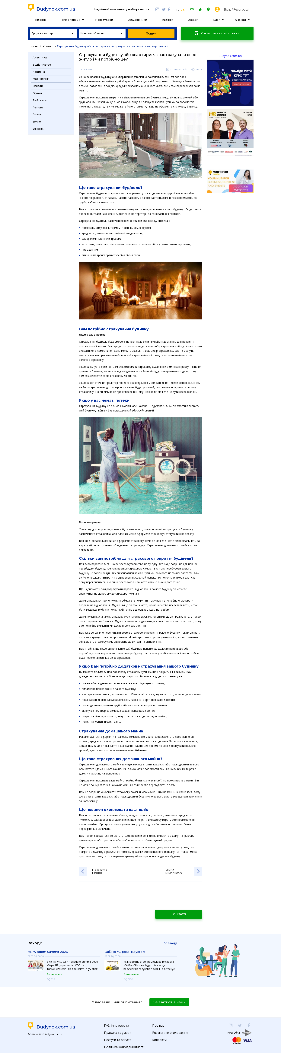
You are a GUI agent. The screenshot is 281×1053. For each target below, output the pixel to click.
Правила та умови (117, 1033)
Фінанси (38, 128)
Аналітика (40, 57)
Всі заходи (170, 943)
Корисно (39, 72)
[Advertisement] (51, 193)
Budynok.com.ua (56, 9)
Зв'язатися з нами (169, 1002)
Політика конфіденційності (124, 1047)
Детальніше (54, 974)
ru (177, 9)
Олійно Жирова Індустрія (124, 952)
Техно (37, 121)
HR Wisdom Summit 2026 (48, 952)
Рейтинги (39, 100)
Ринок (37, 114)
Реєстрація (242, 9)
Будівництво (42, 64)
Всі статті (178, 914)
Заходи (193, 19)
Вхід (227, 9)
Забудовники (137, 19)
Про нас (158, 1025)
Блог (216, 19)
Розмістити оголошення (170, 1033)
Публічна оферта (116, 1025)
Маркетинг (40, 79)
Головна (40, 19)
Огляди (38, 86)
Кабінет (167, 19)
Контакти (159, 1040)
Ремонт (48, 46)
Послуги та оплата (117, 1040)
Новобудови (104, 19)
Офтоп (37, 93)
